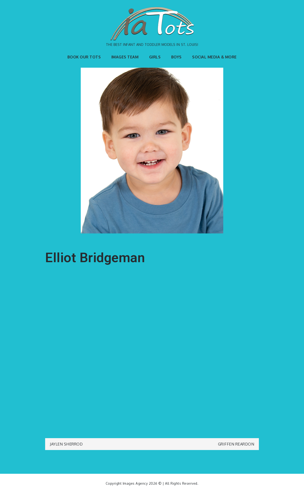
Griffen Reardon (236, 444)
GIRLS (155, 57)
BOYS (176, 57)
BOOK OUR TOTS (84, 57)
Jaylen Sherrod (66, 444)
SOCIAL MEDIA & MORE (214, 57)
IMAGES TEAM (125, 57)
